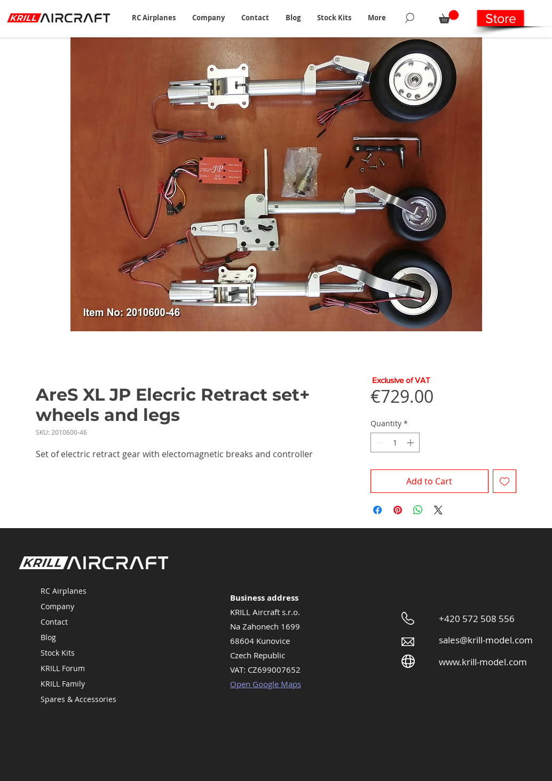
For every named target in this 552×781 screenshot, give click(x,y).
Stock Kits (58, 653)
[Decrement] (378, 442)
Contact (54, 622)
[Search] (409, 17)
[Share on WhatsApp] (418, 510)
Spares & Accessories (78, 699)
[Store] (500, 18)
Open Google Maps (265, 684)
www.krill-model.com (483, 662)
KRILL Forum (63, 668)
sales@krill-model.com (486, 640)
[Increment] (411, 442)
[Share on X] (438, 510)
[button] (153, 17)
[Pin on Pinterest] (397, 510)
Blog (48, 637)
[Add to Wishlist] (504, 481)
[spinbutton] (395, 442)
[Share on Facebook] (377, 510)
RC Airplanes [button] (63, 591)
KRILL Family (63, 684)
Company (57, 606)
